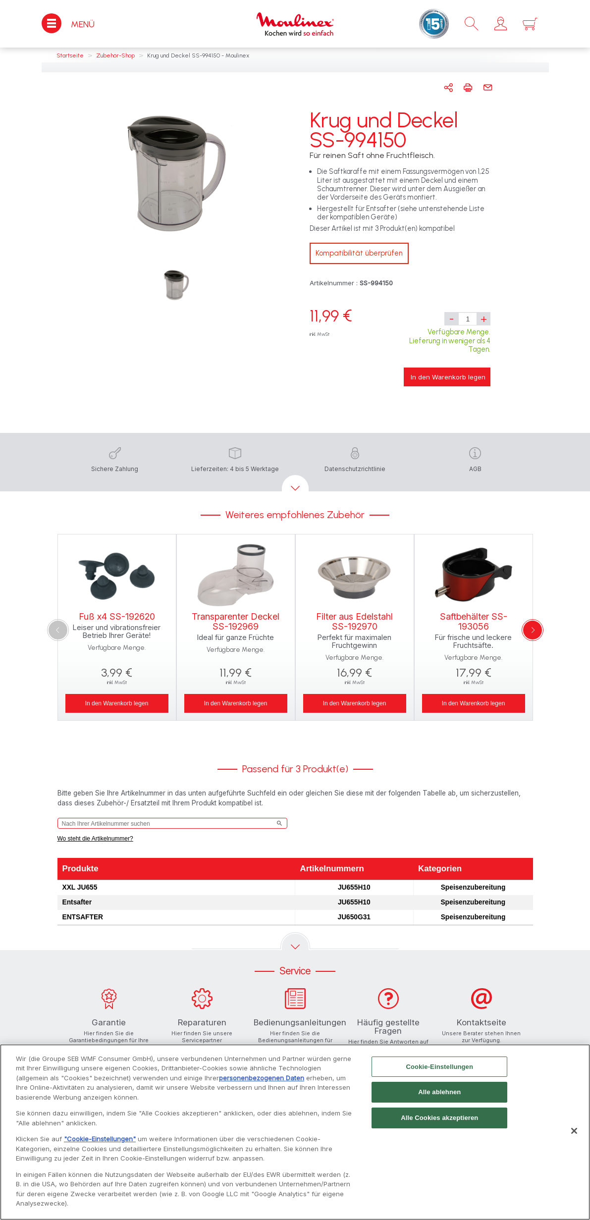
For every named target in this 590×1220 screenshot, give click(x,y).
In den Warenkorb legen (448, 377)
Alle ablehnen (439, 1095)
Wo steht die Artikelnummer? (95, 838)
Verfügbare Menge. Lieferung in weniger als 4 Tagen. (449, 340)
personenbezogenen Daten (261, 1080)
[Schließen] (574, 1134)
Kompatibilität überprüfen (359, 253)
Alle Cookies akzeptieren (439, 1120)
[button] (500, 24)
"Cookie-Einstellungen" (100, 1142)
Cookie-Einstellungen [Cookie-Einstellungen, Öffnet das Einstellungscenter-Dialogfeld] (440, 1069)
